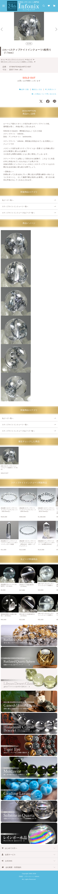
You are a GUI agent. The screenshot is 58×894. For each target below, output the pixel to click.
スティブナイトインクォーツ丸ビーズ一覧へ (18, 213)
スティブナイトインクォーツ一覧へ (15, 206)
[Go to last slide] (1, 29)
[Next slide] (56, 29)
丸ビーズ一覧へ (8, 200)
